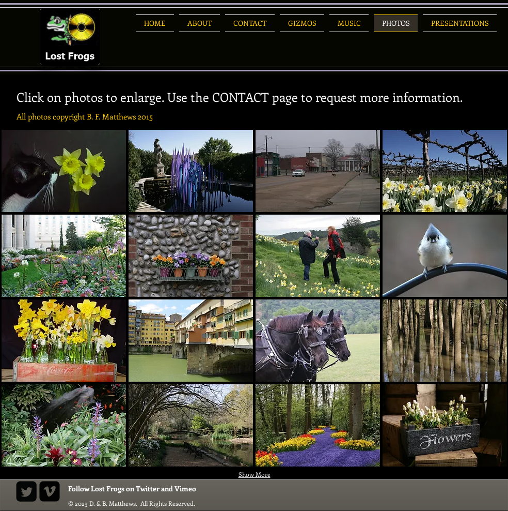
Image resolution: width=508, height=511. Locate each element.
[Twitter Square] (26, 491)
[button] (64, 171)
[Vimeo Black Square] (49, 491)
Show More (255, 474)
